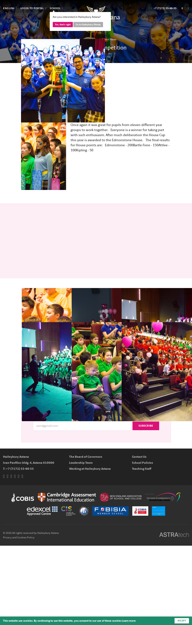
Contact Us (139, 456)
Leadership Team (81, 462)
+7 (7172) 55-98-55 (20, 468)
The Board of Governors (85, 456)
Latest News (109, 39)
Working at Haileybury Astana (90, 468)
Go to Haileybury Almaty (88, 24)
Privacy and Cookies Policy (19, 537)
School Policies (142, 462)
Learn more (129, 620)
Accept (182, 620)
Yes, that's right (63, 24)
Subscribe (146, 425)
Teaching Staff (141, 468)
